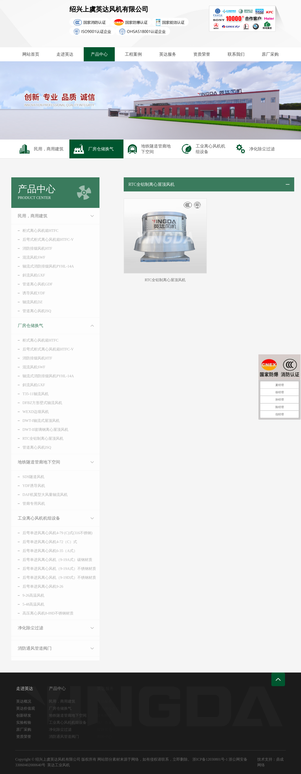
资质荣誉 (201, 54)
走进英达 (64, 54)
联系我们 (236, 54)
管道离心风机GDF (31, 284)
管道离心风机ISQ (30, 311)
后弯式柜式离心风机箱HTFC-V (41, 239)
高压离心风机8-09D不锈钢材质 (41, 613)
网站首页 (30, 54)
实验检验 (24, 722)
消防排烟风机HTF (31, 248)
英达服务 (167, 54)
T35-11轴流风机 (29, 394)
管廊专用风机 (27, 504)
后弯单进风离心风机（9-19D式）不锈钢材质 (53, 578)
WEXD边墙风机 (29, 412)
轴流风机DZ (26, 302)
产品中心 (99, 54)
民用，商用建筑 (26, 216)
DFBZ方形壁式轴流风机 (36, 403)
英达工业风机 (58, 765)
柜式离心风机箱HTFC (34, 231)
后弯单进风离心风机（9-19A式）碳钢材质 (51, 560)
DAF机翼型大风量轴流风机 (38, 495)
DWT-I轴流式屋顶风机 (34, 421)
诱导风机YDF (27, 293)
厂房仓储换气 (24, 325)
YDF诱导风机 (27, 486)
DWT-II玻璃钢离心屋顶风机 (39, 430)
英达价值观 (26, 708)
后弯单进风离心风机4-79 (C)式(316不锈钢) (51, 533)
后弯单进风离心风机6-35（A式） (43, 551)
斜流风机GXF (27, 275)
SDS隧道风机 (27, 477)
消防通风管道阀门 (28, 648)
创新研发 (24, 715)
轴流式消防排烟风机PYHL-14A (42, 266)
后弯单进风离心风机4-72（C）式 (43, 542)
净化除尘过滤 (24, 628)
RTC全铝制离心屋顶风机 (36, 438)
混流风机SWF (27, 257)
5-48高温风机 (27, 604)
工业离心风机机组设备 (33, 518)
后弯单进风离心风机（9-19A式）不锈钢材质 (53, 569)
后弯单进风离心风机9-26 (36, 586)
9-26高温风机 (27, 595)
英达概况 (24, 701)
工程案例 (133, 54)
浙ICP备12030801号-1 (210, 759)
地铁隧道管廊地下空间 (33, 462)
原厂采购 (270, 54)
